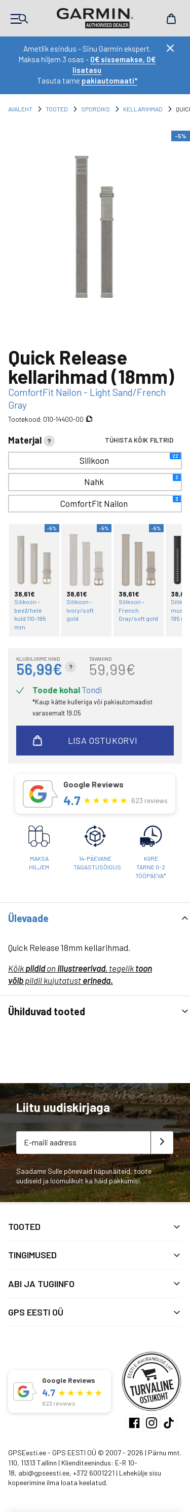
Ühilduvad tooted (46, 1011)
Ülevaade (28, 918)
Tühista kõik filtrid (139, 440)
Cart (171, 18)
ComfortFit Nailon (120, 502)
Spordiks (95, 108)
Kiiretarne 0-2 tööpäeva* (150, 867)
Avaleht (20, 108)
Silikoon (130, 459)
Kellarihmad (143, 108)
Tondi (92, 690)
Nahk (132, 480)
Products (18, 18)
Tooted (57, 108)
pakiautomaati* (109, 80)
